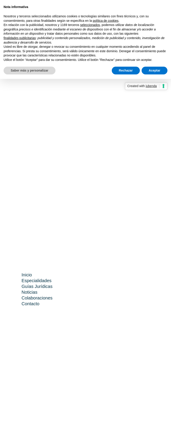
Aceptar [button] (154, 70)
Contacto (30, 303)
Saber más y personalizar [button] (29, 70)
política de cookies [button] (105, 20)
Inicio (27, 274)
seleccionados (90, 25)
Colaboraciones (37, 297)
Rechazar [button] (126, 70)
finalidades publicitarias (20, 38)
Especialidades (37, 280)
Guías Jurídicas (37, 286)
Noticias (29, 292)
